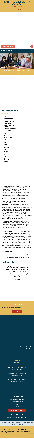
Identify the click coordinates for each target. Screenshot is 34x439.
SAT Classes (17, 9)
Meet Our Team (26, 70)
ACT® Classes (17, 6)
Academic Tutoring (17, 401)
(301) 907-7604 (17, 362)
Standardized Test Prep (17, 399)
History (17, 73)
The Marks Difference (9, 70)
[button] (31, 46)
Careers (17, 406)
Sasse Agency (24, 417)
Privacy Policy (10, 417)
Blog (17, 404)
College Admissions (17, 396)
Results (18, 70)
